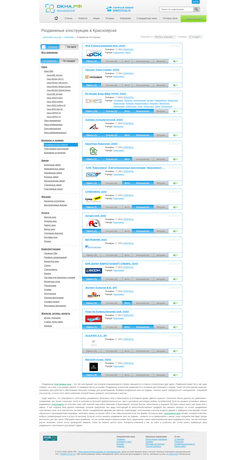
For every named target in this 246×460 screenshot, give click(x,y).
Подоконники (50, 285)
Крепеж (47, 273)
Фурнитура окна (51, 261)
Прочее (47, 241)
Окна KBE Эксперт (55, 75)
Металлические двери (54, 181)
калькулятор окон (172, 413)
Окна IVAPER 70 (54, 117)
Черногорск (148, 106)
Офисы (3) (91, 61)
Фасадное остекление (54, 201)
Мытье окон (49, 229)
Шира (157, 106)
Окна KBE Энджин (55, 94)
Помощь (120, 446)
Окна (44, 67)
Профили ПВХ (50, 253)
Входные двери (51, 177)
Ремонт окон (50, 225)
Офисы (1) (91, 85)
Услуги (45, 212)
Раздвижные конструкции (56, 145)
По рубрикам (49, 61)
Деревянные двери (53, 173)
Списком (52, 47)
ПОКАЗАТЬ (128, 49)
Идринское (173, 100)
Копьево (130, 103)
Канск (128, 52)
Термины (121, 439)
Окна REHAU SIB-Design (57, 83)
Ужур (140, 106)
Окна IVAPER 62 (54, 113)
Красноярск (118, 52)
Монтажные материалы (55, 306)
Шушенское (167, 106)
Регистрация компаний (156, 439)
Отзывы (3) (111, 111)
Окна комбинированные (55, 132)
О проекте (179, 439)
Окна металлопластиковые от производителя (99, 452)
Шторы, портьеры (52, 318)
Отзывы (110, 18)
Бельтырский (140, 100)
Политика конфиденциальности (184, 443)
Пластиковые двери (53, 189)
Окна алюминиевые (53, 124)
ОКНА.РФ (173, 454)
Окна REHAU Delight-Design (59, 90)
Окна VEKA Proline (55, 98)
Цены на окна (193, 18)
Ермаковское (161, 100)
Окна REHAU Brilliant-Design (59, 87)
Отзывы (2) (111, 135)
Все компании (49, 52)
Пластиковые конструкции (56, 149)
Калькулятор (142, 111)
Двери (45, 160)
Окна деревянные (52, 120)
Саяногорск (131, 106)
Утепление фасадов (53, 233)
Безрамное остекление (55, 153)
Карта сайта (180, 446)
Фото (127, 111)
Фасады (46, 196)
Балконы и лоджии (52, 140)
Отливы (47, 289)
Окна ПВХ (48, 71)
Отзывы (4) (111, 159)
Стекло (47, 265)
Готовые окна (170, 18)
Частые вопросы (153, 446)
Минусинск (164, 103)
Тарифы (149, 442)
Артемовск (118, 100)
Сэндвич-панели (51, 302)
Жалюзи (48, 326)
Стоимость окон (124, 442)
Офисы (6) (91, 375)
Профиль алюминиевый (55, 257)
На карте (71, 47)
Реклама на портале (155, 444)
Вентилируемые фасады (55, 205)
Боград (150, 100)
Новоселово (119, 106)
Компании (125, 18)
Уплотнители (50, 293)
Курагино (154, 103)
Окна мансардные (52, 128)
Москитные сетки (52, 281)
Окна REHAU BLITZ (55, 79)
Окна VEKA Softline (55, 102)
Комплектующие (50, 249)
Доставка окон (50, 237)
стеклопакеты (57, 404)
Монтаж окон (50, 217)
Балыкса (128, 100)
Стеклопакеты (50, 269)
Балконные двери (52, 165)
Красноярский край (66, 10)
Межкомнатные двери (54, 169)
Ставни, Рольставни (53, 322)
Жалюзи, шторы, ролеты (55, 313)
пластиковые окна (62, 384)
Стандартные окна (147, 18)
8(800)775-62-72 (121, 10)
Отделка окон (50, 221)
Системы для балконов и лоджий (59, 277)
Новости (82, 18)
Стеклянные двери (53, 185)
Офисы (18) (91, 111)
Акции (96, 18)
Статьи (68, 18)
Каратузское (119, 103)
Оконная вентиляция (54, 297)
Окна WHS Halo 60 (55, 109)
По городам (69, 61)
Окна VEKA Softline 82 (56, 105)
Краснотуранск (142, 103)
